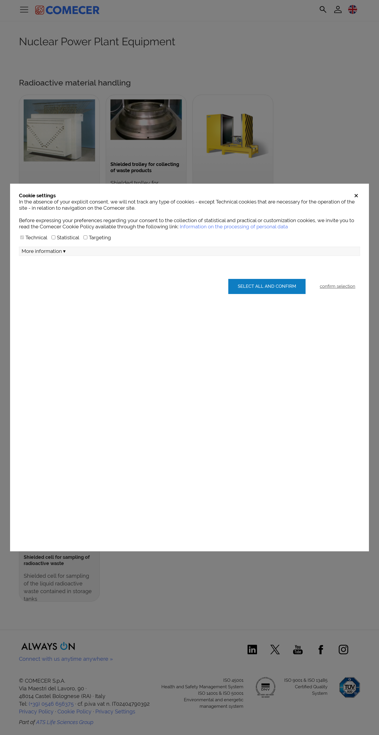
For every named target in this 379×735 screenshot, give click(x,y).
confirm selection (337, 286)
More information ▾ (44, 251)
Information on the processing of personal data (234, 227)
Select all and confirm (267, 286)
